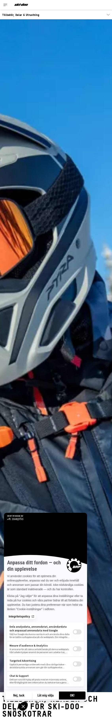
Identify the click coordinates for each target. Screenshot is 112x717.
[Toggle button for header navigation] (5, 5)
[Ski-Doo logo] (21, 5)
